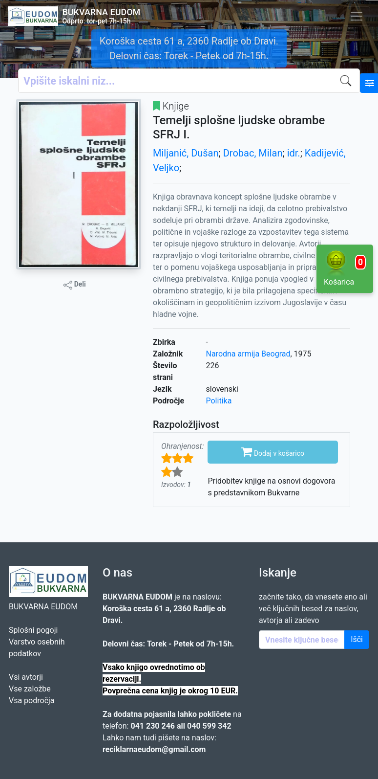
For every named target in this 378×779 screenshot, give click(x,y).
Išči (357, 639)
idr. (293, 153)
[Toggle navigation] (356, 16)
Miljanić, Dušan (186, 153)
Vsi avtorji (26, 677)
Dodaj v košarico (272, 451)
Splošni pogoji (33, 630)
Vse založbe (30, 688)
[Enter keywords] (302, 639)
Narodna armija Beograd (248, 353)
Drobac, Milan (253, 153)
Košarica (345, 268)
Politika (219, 400)
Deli (74, 284)
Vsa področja (32, 700)
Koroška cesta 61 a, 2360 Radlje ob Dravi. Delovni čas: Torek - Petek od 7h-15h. (189, 48)
